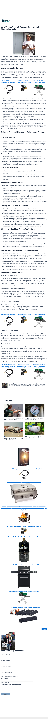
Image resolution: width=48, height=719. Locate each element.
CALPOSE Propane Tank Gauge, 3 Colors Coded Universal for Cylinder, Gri (24, 82)
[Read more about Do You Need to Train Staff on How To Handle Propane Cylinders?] (13, 410)
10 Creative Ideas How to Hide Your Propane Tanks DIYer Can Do (34, 437)
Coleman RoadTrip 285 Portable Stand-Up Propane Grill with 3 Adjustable (39, 82)
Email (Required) (4, 678)
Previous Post (4, 394)
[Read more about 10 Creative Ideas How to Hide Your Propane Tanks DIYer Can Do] (34, 428)
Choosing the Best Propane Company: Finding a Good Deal (13, 439)
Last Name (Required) (5, 660)
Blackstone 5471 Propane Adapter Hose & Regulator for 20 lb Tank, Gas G (8, 82)
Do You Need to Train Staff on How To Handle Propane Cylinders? (13, 418)
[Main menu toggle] (45, 20)
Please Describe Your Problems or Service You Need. (11, 684)
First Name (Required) (5, 654)
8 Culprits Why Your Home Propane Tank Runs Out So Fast (34, 418)
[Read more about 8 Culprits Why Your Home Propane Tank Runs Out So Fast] (34, 410)
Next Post (44, 394)
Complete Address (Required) (7, 672)
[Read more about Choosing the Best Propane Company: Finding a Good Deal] (13, 429)
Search (2, 627)
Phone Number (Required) (6, 666)
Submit (5, 694)
